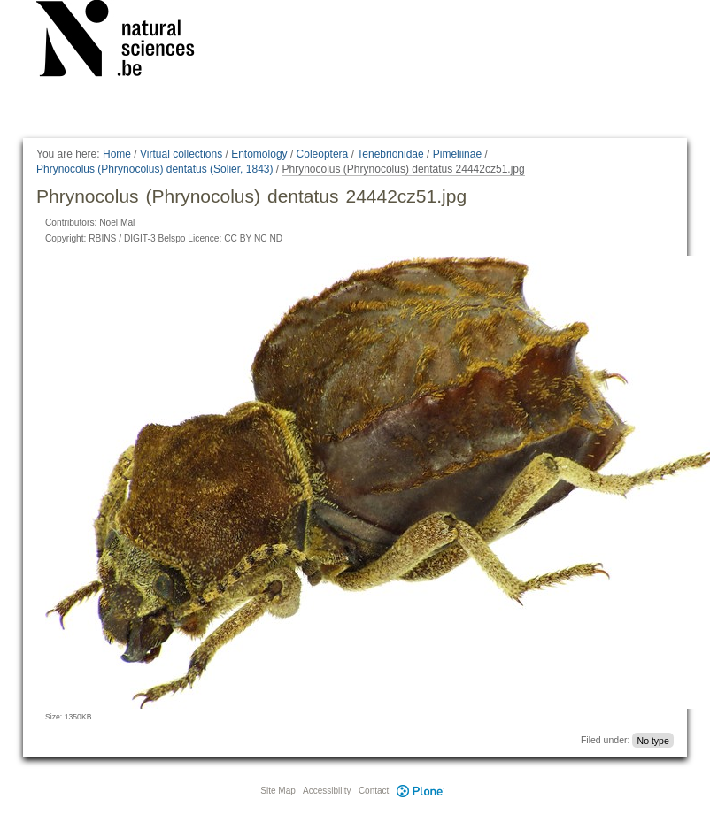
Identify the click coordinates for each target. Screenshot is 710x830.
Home (117, 154)
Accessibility (327, 790)
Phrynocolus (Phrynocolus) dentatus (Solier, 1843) (154, 169)
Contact (374, 790)
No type (653, 739)
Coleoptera (323, 154)
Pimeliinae (457, 154)
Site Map (277, 790)
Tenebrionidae (390, 154)
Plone (420, 790)
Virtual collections (181, 154)
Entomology (259, 154)
